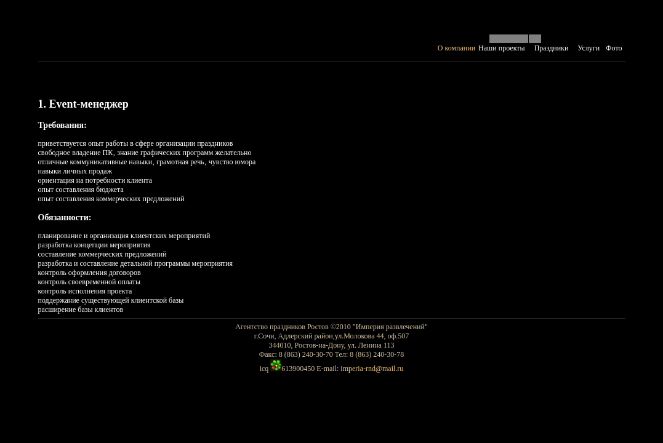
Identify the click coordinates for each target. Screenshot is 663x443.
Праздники (551, 48)
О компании (456, 48)
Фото (614, 48)
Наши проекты (501, 48)
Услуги (588, 48)
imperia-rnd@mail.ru (371, 368)
